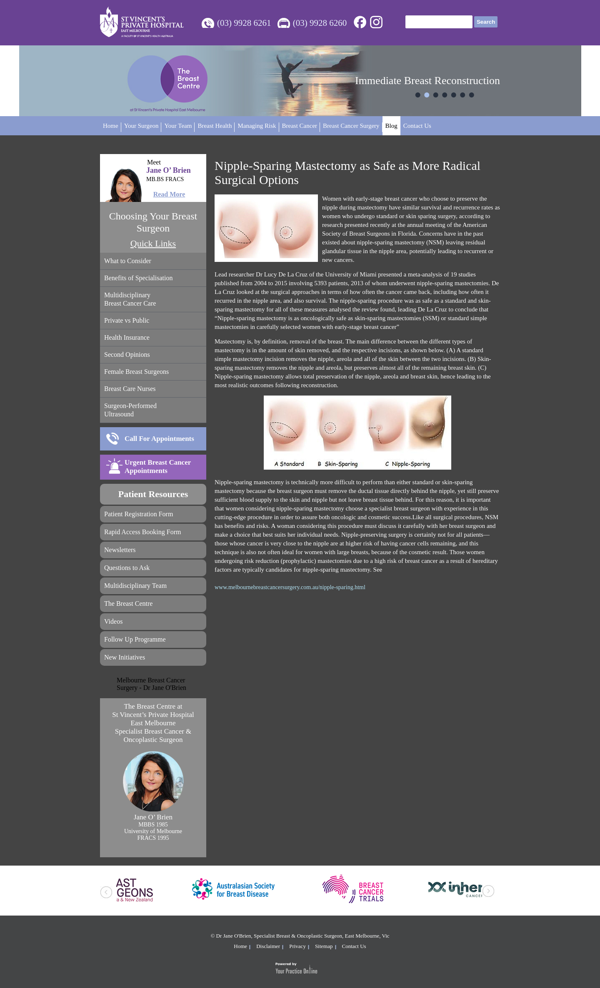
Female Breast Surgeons (136, 371)
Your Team (178, 125)
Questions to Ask (127, 567)
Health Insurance (127, 337)
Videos (113, 621)
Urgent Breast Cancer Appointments (158, 466)
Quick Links (153, 243)
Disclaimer (268, 946)
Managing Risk (257, 125)
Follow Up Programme (135, 639)
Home (110, 125)
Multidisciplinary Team (135, 585)
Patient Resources (153, 494)
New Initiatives (124, 657)
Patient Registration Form (138, 514)
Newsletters (120, 549)
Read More (169, 194)
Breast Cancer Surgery (351, 125)
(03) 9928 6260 (320, 23)
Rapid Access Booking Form (142, 531)
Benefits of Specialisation (138, 277)
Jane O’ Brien (153, 175)
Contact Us (417, 125)
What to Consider (127, 260)
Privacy (297, 946)
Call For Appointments (159, 439)
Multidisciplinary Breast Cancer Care (130, 299)
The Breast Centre (128, 603)
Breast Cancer (300, 125)
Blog (391, 125)
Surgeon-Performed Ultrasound (130, 410)
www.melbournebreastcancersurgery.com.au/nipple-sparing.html (290, 587)
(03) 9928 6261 (244, 23)
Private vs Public (126, 320)
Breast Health (215, 125)
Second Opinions (127, 354)
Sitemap (324, 946)
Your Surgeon (141, 125)
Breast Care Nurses (130, 388)
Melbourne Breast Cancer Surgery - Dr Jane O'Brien (151, 684)
